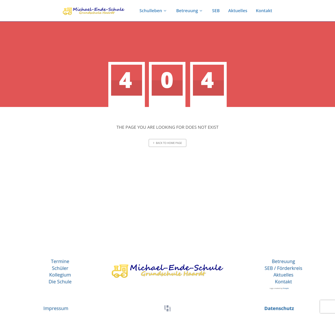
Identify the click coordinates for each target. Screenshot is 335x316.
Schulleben (154, 10)
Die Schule (60, 281)
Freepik (286, 288)
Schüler (60, 268)
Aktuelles (237, 10)
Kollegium (60, 274)
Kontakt (264, 10)
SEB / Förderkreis (283, 268)
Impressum (55, 308)
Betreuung (190, 10)
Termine (60, 261)
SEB (216, 10)
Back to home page (167, 143)
